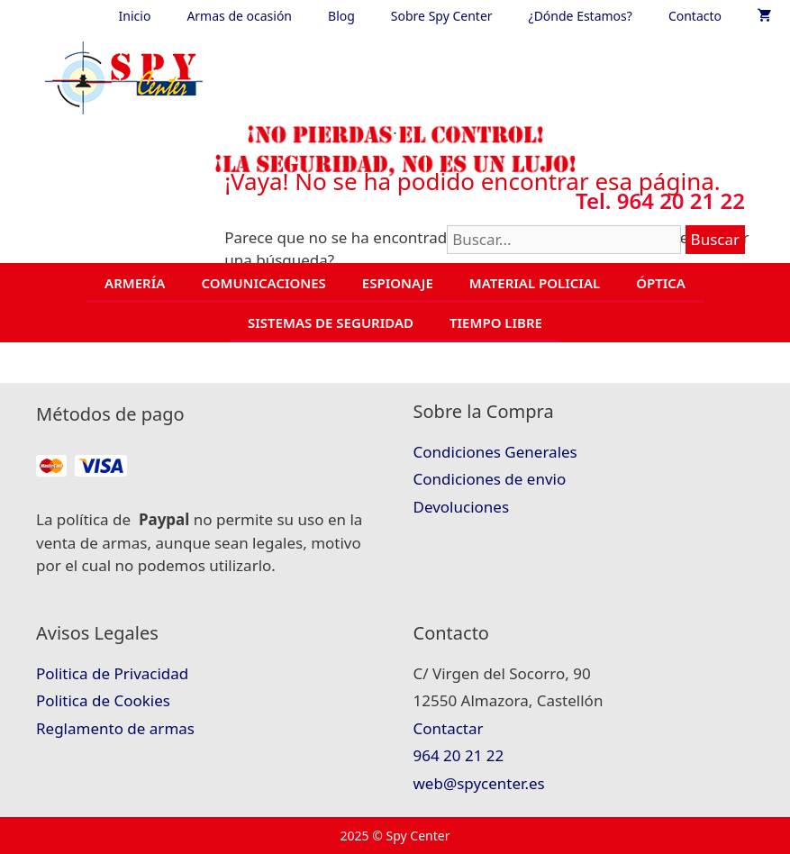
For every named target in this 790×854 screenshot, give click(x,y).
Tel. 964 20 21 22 (660, 200)
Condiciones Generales (495, 451)
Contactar (448, 728)
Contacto (695, 15)
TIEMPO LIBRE (495, 322)
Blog (341, 15)
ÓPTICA (661, 283)
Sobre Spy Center (442, 15)
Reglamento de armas (115, 728)
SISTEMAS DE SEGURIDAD (330, 322)
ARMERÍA (134, 283)
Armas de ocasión (239, 15)
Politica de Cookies (103, 700)
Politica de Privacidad (112, 673)
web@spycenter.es (479, 783)
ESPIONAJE (397, 283)
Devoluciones (461, 506)
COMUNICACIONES (263, 283)
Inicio (135, 15)
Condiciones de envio (490, 478)
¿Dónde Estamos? (580, 15)
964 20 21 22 (458, 755)
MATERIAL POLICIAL (534, 283)
